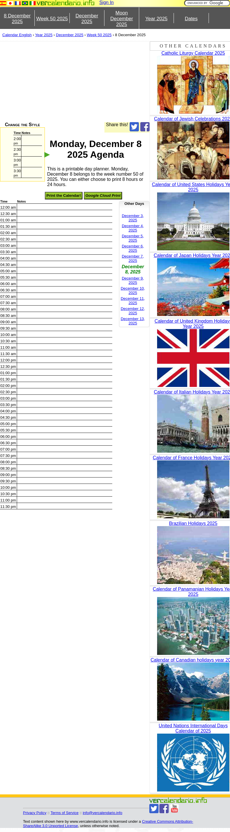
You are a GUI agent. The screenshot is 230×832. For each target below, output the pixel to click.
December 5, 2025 (133, 238)
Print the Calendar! (64, 195)
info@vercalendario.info (102, 813)
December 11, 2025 (133, 300)
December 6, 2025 (133, 248)
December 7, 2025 (133, 258)
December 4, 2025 (133, 228)
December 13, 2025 (133, 321)
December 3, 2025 (133, 218)
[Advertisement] (71, 81)
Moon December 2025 (121, 18)
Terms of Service (65, 813)
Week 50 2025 (52, 18)
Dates (191, 18)
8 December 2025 (17, 18)
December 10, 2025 (133, 290)
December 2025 (87, 18)
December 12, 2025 (133, 310)
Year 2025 (156, 18)
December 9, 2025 (133, 280)
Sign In (106, 2)
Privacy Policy (35, 813)
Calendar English (17, 35)
